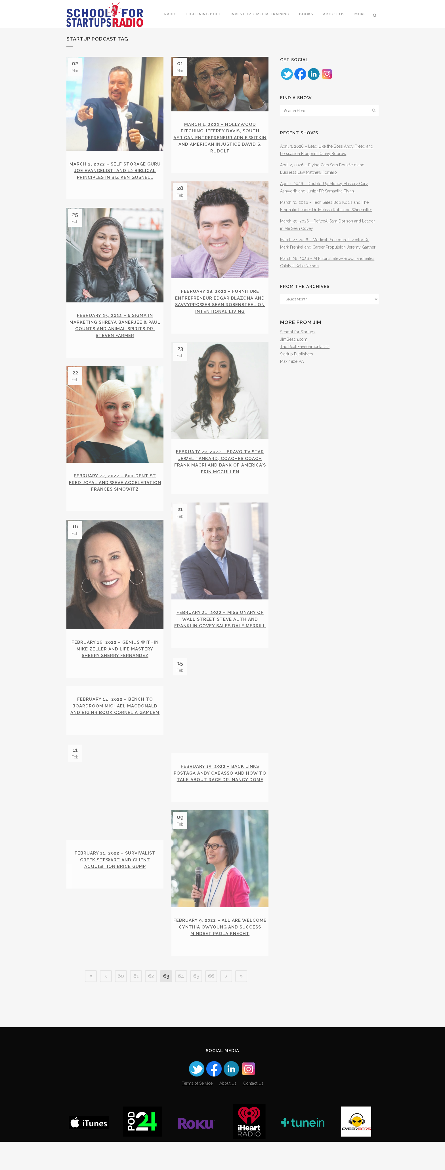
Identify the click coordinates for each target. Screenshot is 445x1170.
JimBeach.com (293, 339)
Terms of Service (197, 1111)
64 (181, 1033)
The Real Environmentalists (304, 346)
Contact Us (253, 1111)
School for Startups (297, 332)
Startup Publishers (296, 354)
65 (196, 1033)
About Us (227, 1111)
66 (211, 1033)
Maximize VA (292, 361)
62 (151, 1033)
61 (136, 1033)
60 (121, 1033)
